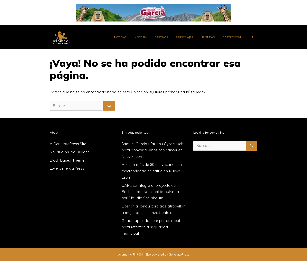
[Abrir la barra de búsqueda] (252, 37)
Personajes (184, 37)
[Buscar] (109, 106)
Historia (141, 37)
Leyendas (208, 37)
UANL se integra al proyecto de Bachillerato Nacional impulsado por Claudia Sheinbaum (150, 191)
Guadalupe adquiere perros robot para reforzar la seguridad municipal (151, 227)
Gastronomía (233, 37)
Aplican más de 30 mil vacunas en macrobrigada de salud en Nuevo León (152, 171)
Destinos (161, 37)
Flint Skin (138, 254)
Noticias (120, 37)
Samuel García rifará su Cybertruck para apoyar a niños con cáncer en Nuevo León (152, 150)
